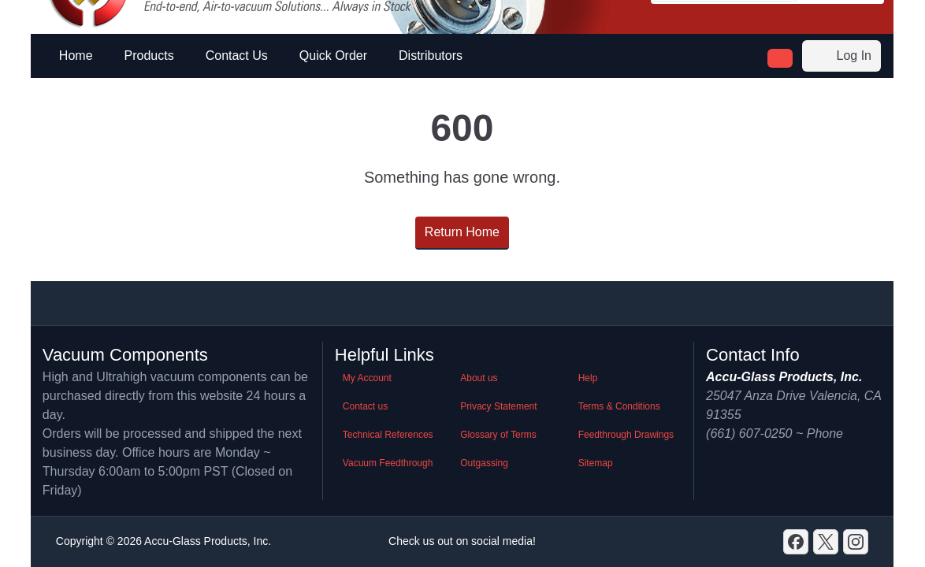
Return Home (462, 232)
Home (76, 55)
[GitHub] (855, 541)
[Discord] (795, 541)
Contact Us (237, 55)
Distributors (430, 55)
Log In (841, 55)
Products (149, 55)
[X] (825, 541)
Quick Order (333, 55)
